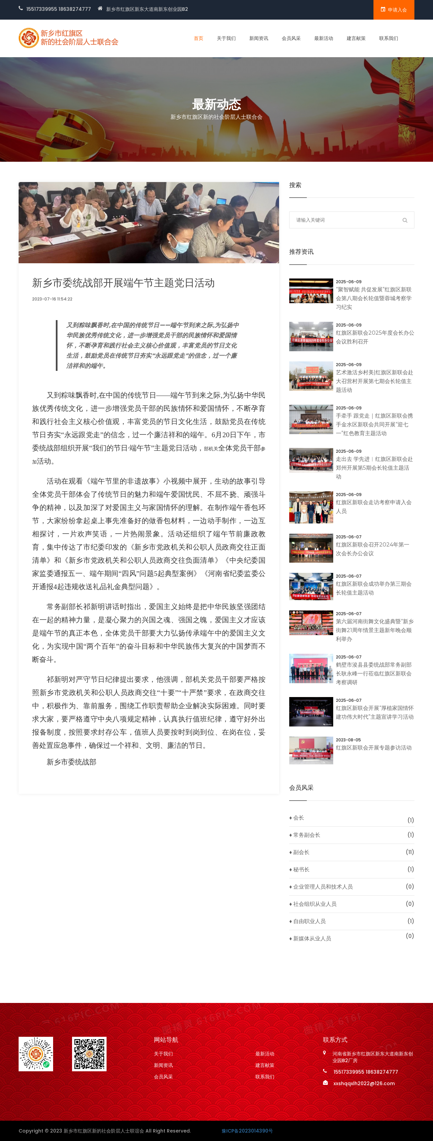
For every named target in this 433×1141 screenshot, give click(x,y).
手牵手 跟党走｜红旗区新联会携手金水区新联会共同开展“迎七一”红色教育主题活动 (374, 424)
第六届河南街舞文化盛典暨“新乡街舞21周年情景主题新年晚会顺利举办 (375, 630)
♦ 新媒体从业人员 (310, 938)
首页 (198, 38)
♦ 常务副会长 (304, 835)
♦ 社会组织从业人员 (313, 904)
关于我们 (226, 38)
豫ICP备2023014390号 (247, 1130)
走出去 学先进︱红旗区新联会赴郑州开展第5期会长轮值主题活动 (374, 468)
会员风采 (291, 38)
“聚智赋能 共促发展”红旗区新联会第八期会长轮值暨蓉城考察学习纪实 (374, 298)
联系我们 (388, 38)
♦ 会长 (296, 817)
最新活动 (323, 38)
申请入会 (394, 9)
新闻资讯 (258, 38)
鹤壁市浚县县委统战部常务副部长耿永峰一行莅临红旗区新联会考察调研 (374, 674)
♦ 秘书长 (299, 869)
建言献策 (356, 38)
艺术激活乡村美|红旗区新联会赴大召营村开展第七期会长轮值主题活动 (374, 381)
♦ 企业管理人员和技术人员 (321, 886)
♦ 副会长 (299, 852)
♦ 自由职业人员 (307, 921)
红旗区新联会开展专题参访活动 (374, 747)
